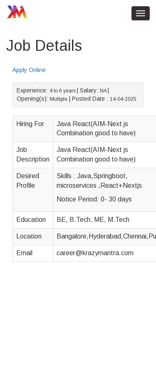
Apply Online (29, 70)
